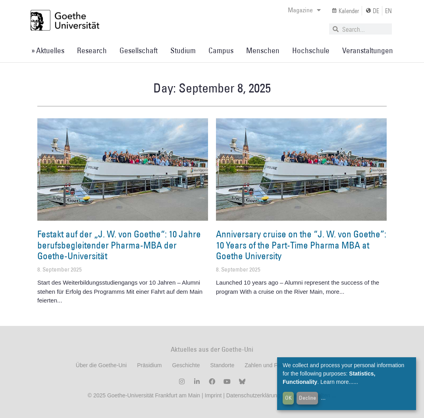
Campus (220, 50)
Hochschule (311, 50)
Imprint (212, 395)
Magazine (304, 10)
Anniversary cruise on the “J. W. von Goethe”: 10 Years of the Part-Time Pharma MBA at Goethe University (301, 245)
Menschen (262, 50)
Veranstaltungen (367, 50)
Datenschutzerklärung (253, 395)
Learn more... (336, 382)
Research (92, 50)
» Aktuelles (47, 50)
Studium (183, 50)
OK (288, 397)
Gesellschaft (138, 50)
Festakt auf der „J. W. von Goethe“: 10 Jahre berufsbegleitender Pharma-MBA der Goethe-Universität (119, 245)
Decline (307, 397)
